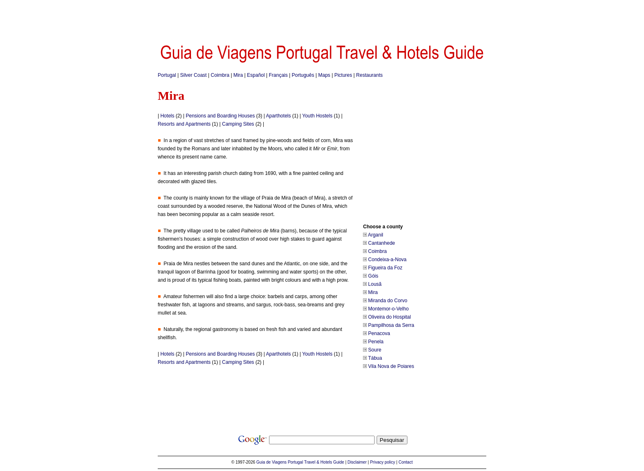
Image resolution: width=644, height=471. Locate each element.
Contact (405, 462)
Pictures (343, 75)
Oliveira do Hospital (389, 317)
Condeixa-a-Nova (387, 259)
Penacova (379, 333)
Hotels (167, 116)
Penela (375, 342)
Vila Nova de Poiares (391, 366)
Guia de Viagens (271, 462)
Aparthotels (278, 116)
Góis (373, 276)
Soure (374, 350)
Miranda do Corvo (387, 300)
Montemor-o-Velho (388, 309)
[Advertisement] (322, 18)
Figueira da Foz (385, 268)
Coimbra (220, 75)
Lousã (375, 284)
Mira (238, 75)
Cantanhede (381, 243)
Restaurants (369, 75)
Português (303, 75)
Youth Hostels (317, 116)
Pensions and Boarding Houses (220, 116)
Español (255, 75)
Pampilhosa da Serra (391, 325)
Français (278, 75)
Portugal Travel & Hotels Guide (316, 462)
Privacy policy (382, 462)
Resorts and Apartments (184, 124)
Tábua (375, 358)
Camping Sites (238, 124)
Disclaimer (357, 462)
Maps (324, 75)
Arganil (375, 235)
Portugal (167, 75)
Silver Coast (193, 75)
